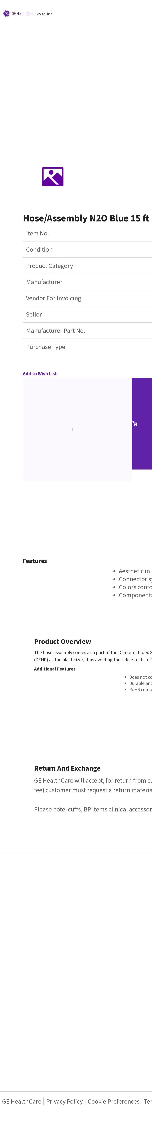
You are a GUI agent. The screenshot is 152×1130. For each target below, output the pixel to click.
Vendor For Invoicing (53, 298)
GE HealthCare (21, 1101)
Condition (39, 249)
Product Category (49, 266)
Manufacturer (44, 282)
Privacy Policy (64, 1101)
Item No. (37, 233)
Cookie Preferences (114, 1101)
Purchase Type (45, 347)
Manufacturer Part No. (55, 331)
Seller (34, 314)
